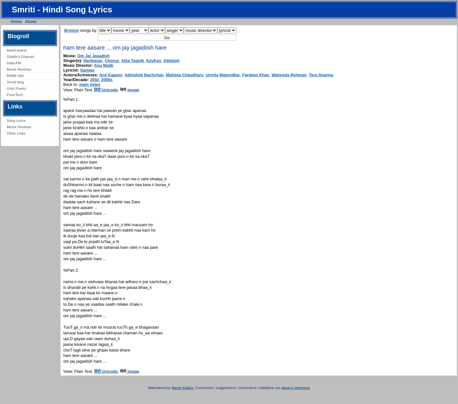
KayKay (153, 60)
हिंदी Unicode (106, 89)
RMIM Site (15, 76)
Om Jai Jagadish (93, 55)
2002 (94, 79)
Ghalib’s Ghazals (20, 57)
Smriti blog (15, 82)
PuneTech (15, 95)
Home (16, 21)
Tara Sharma (321, 75)
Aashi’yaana (17, 50)
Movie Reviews (19, 69)
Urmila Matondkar (222, 75)
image (129, 89)
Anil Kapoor (110, 75)
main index (90, 84)
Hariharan (92, 60)
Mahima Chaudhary (184, 75)
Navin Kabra (182, 388)
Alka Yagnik (132, 60)
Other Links (16, 133)
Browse (71, 30)
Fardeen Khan (255, 75)
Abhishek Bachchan (144, 75)
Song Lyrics (16, 120)
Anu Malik (103, 65)
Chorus (112, 60)
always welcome (295, 388)
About (31, 21)
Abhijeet (171, 60)
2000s (107, 79)
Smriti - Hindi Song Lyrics (62, 9)
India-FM (14, 63)
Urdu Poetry (16, 88)
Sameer (87, 70)
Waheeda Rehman (289, 75)
